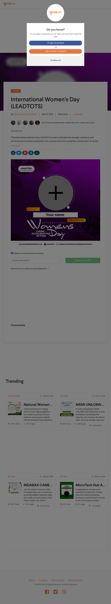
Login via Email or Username (55, 51)
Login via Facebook (55, 43)
